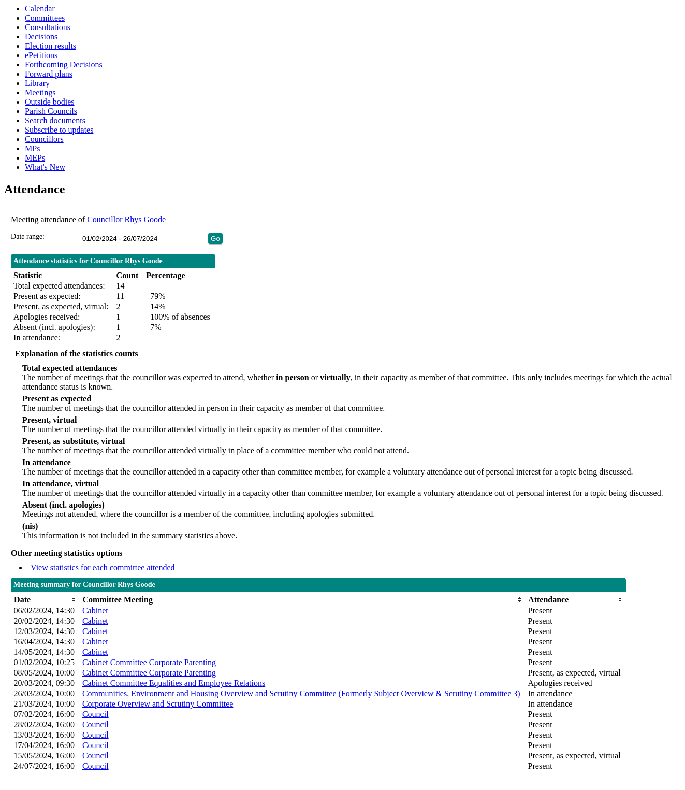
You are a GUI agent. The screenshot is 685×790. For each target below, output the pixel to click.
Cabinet (95, 610)
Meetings (40, 92)
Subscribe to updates (59, 129)
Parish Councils (51, 111)
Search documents (55, 120)
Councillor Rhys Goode (126, 219)
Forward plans (48, 73)
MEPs (35, 157)
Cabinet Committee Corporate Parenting (149, 662)
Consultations (47, 27)
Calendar (40, 8)
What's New (45, 167)
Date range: (28, 236)
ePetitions (41, 55)
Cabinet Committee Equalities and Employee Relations (173, 683)
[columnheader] (45, 599)
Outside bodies (50, 101)
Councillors (44, 139)
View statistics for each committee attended (103, 567)
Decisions (41, 36)
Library (37, 83)
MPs (32, 148)
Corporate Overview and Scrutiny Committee (157, 703)
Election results (50, 45)
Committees (45, 17)
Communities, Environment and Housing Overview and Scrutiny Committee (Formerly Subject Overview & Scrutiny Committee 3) (301, 693)
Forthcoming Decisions (64, 64)
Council (95, 714)
